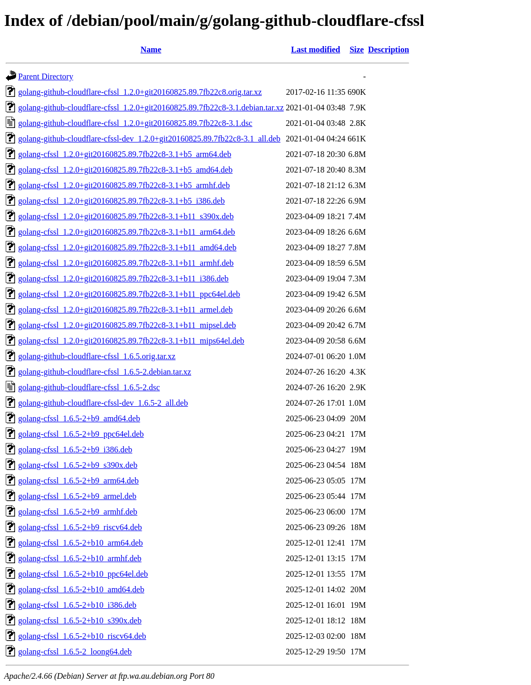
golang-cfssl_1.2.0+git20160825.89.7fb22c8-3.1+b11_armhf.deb (126, 263)
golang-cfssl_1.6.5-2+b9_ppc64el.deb (81, 434)
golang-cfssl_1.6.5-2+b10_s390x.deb (80, 620)
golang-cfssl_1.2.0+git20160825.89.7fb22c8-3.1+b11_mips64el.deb (131, 340)
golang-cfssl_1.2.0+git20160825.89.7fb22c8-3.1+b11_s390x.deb (126, 216)
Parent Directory (45, 76)
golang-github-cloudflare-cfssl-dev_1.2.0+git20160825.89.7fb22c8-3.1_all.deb (149, 138)
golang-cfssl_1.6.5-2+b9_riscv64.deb (80, 527)
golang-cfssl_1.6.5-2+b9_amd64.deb (79, 418)
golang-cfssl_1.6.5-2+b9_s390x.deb (77, 465)
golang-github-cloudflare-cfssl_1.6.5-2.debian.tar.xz (104, 371)
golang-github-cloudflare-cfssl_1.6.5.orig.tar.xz (96, 356)
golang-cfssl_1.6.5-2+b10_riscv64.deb (82, 636)
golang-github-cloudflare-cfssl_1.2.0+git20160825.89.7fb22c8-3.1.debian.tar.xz (151, 107)
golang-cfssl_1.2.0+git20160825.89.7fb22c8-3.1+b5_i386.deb (121, 200)
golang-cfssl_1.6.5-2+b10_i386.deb (77, 605)
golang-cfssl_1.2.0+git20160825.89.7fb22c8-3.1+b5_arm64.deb (124, 154)
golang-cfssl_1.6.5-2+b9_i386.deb (75, 449)
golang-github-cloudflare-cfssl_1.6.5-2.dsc (89, 387)
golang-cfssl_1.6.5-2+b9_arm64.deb (78, 480)
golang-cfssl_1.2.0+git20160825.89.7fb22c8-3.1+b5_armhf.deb (124, 185)
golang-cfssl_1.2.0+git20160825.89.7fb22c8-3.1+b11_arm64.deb (126, 231)
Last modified (315, 49)
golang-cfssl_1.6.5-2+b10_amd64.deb (81, 589)
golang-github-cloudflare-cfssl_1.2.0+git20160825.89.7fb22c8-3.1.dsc (135, 123)
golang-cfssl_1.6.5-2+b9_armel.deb (77, 496)
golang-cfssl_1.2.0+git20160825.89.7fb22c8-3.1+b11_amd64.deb (127, 247)
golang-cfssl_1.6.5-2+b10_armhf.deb (80, 558)
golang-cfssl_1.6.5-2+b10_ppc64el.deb (83, 573)
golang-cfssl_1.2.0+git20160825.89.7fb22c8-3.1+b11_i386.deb (123, 278)
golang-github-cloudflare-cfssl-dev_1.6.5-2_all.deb (103, 402)
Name (151, 49)
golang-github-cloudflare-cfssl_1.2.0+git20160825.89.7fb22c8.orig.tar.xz (140, 92)
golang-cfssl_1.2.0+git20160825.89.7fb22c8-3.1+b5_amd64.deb (125, 169)
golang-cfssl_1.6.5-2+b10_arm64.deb (80, 542)
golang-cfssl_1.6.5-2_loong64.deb (75, 651)
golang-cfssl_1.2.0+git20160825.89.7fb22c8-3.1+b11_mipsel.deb (127, 325)
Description (388, 49)
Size (357, 49)
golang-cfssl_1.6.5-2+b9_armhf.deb (77, 511)
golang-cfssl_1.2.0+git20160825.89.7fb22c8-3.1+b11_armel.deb (125, 309)
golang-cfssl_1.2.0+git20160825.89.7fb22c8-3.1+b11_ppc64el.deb (129, 294)
